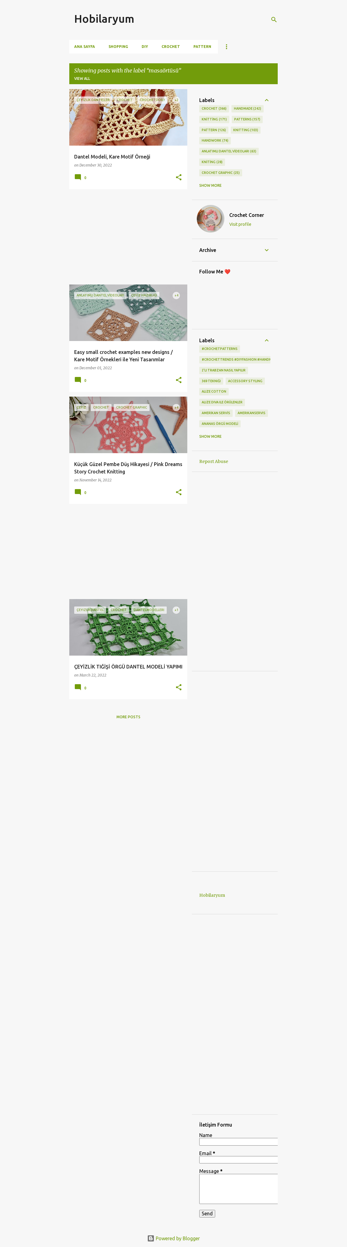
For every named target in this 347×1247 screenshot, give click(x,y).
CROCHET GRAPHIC (221, 173)
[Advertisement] (126, 237)
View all (82, 78)
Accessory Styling (245, 381)
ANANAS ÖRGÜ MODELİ (220, 423)
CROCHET (214, 108)
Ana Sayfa (84, 47)
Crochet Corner (246, 215)
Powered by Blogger (173, 1238)
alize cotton (214, 391)
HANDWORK (215, 140)
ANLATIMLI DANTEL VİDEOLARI (229, 151)
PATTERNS (247, 119)
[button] (178, 178)
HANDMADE (247, 108)
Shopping (118, 47)
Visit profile (240, 224)
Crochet (171, 47)
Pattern (202, 47)
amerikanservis (251, 413)
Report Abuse (213, 461)
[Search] (274, 19)
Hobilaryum (104, 18)
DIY (145, 47)
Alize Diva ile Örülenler (222, 402)
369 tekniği (211, 381)
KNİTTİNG (214, 119)
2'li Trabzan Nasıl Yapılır (224, 370)
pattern (214, 130)
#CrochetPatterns (220, 349)
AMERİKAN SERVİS (216, 413)
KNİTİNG (212, 162)
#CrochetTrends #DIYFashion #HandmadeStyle (245, 359)
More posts (128, 717)
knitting (245, 130)
